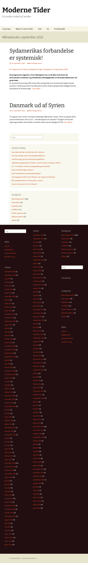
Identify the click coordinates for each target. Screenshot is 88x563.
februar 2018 (37, 384)
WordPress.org (10, 257)
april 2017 (36, 412)
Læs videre (37, 88)
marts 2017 (37, 416)
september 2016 (38, 437)
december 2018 (38, 359)
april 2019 (36, 348)
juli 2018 (35, 373)
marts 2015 (37, 497)
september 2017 (38, 398)
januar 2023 (37, 256)
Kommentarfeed (10, 253)
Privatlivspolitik (59, 29)
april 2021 (36, 299)
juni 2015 (36, 487)
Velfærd (14, 220)
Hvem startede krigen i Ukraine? (23, 170)
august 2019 (37, 341)
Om (48, 29)
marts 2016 (37, 458)
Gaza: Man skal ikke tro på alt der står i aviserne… (29, 152)
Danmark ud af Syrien (37, 105)
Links (40, 29)
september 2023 (38, 239)
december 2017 (38, 391)
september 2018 (38, 370)
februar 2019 (37, 356)
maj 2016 (36, 451)
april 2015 (36, 494)
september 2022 (38, 260)
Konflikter (15, 210)
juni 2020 (36, 327)
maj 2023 (36, 242)
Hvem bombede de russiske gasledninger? (26, 173)
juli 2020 (35, 324)
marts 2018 (37, 380)
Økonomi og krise (18, 217)
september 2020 (38, 320)
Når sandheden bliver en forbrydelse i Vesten (27, 180)
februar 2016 (37, 462)
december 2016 (38, 427)
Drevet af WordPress (29, 558)
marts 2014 (37, 505)
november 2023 (38, 235)
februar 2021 (37, 302)
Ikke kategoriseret (35, 63)
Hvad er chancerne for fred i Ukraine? (24, 184)
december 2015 (38, 469)
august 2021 (37, 288)
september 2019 (38, 338)
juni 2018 (36, 377)
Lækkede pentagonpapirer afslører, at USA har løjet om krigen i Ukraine (36, 163)
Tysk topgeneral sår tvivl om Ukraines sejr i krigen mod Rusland (33, 177)
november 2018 (38, 363)
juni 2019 (36, 345)
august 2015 (37, 483)
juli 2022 (35, 263)
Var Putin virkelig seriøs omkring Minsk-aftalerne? (28, 156)
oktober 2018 (37, 366)
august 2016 (37, 441)
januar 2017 (37, 423)
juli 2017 (35, 402)
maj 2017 (36, 409)
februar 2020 (37, 331)
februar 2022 (37, 270)
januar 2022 (37, 274)
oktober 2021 (37, 281)
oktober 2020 (37, 317)
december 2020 (38, 309)
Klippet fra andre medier (24, 29)
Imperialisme (16, 202)
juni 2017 (36, 405)
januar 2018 (37, 388)
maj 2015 (36, 490)
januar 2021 (37, 306)
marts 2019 (37, 352)
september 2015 (38, 480)
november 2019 (38, 334)
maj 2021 (36, 295)
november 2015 (38, 473)
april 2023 (36, 246)
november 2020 (38, 313)
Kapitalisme (16, 206)
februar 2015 (37, 501)
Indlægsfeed (9, 250)
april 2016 (36, 455)
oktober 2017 (37, 395)
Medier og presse (18, 213)
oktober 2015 (37, 476)
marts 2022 (37, 267)
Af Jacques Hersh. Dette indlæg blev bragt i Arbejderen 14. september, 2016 (38, 69)
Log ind (7, 246)
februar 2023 (37, 253)
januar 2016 (37, 466)
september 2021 (38, 285)
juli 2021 (35, 292)
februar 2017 (37, 419)
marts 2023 (37, 249)
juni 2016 (36, 448)
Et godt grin (6, 29)
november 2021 (38, 278)
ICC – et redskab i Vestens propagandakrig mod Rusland (31, 166)
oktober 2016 (37, 434)
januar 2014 (37, 508)
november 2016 (38, 430)
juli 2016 (35, 444)
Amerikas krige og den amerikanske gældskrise (28, 159)
